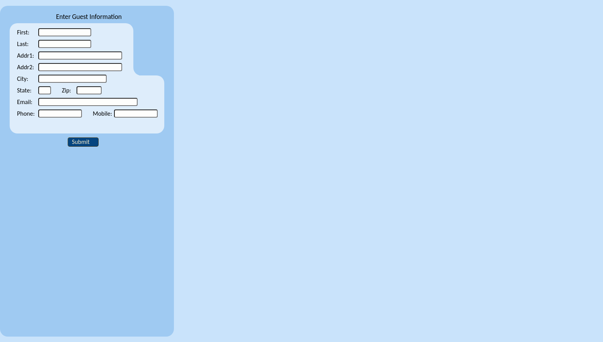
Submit (81, 141)
